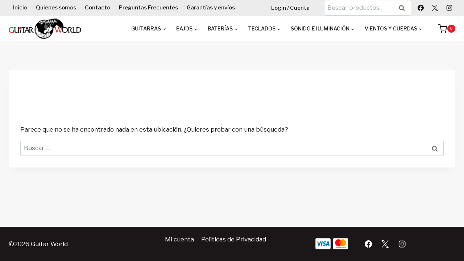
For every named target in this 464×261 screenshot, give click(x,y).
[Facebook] (421, 7)
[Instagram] (449, 7)
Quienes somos (56, 7)
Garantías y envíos (211, 7)
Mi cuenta (179, 239)
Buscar (404, 8)
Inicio (20, 7)
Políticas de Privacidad (233, 239)
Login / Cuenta (290, 8)
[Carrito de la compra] (443, 28)
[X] (435, 7)
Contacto (97, 7)
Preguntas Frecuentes (148, 7)
